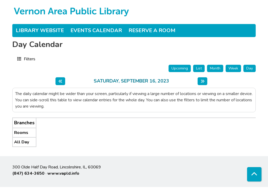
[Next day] (202, 81)
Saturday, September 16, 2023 (131, 81)
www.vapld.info (63, 173)
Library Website (40, 30)
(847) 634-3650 (28, 173)
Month (215, 68)
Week (233, 68)
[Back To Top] (254, 174)
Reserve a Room (152, 30)
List (199, 68)
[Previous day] (60, 81)
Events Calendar (96, 30)
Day (249, 68)
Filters (29, 59)
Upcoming (179, 68)
